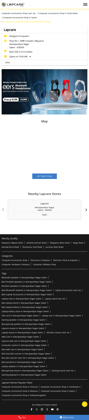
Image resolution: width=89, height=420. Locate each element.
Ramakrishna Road (10, 247)
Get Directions (44, 176)
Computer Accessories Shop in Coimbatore (60, 386)
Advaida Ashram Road (36, 242)
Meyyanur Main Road (60, 242)
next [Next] (85, 209)
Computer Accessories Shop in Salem (58, 391)
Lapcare (44, 203)
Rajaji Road (78, 242)
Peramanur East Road (32, 247)
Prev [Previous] (3, 209)
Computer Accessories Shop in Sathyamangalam (24, 395)
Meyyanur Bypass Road (12, 242)
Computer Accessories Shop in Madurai (20, 391)
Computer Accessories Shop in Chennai (20, 386)
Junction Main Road (54, 247)
